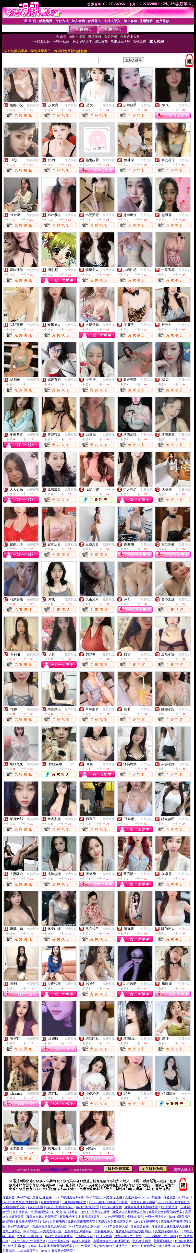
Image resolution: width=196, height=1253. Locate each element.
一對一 (110, 489)
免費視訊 (33, 105)
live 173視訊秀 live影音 (55, 1169)
